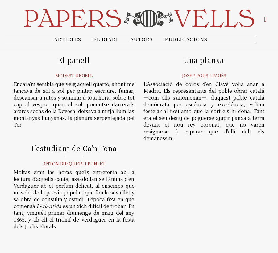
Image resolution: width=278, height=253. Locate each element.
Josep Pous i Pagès (204, 75)
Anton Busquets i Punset (74, 163)
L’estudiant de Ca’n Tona (74, 148)
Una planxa (204, 60)
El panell (74, 60)
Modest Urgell (74, 75)
